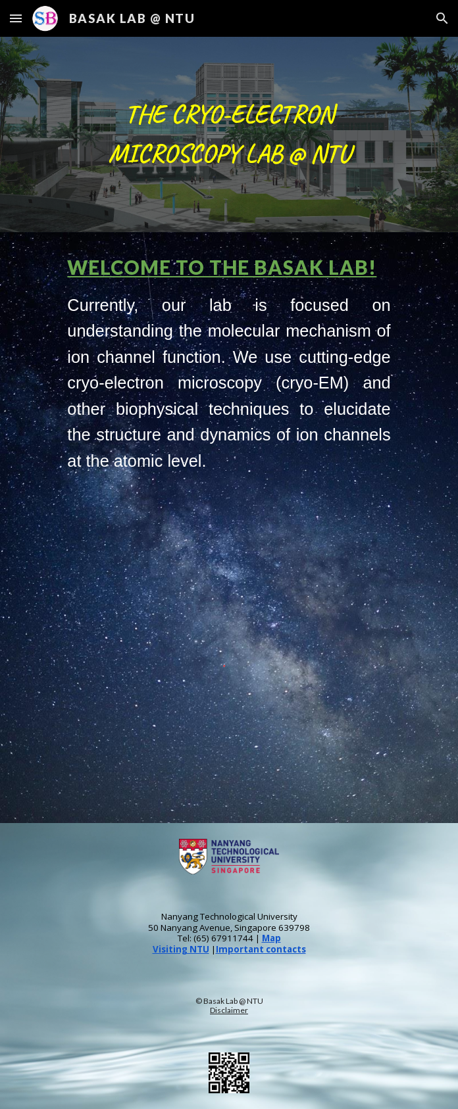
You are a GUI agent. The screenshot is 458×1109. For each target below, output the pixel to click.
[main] (228, 134)
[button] (16, 18)
